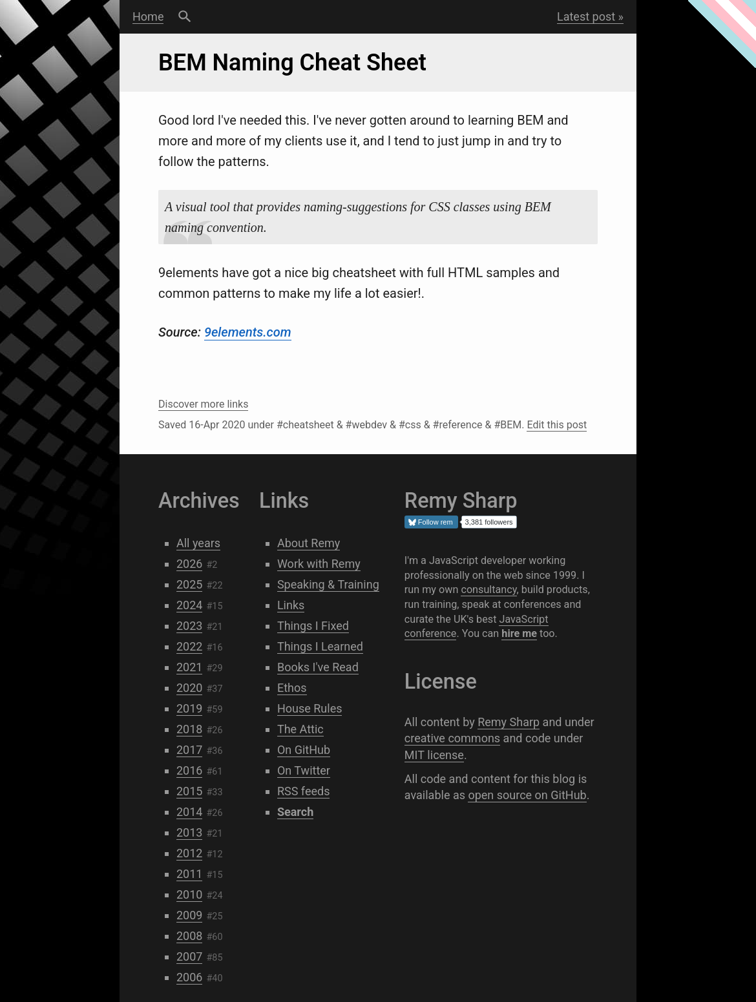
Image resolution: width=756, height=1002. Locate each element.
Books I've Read (318, 667)
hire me (519, 633)
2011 (189, 874)
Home (147, 16)
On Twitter (303, 770)
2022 (189, 646)
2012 (189, 853)
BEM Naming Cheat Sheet (292, 62)
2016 (189, 770)
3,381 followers (489, 522)
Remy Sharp (509, 722)
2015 (189, 791)
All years (198, 543)
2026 (189, 563)
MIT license (434, 755)
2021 (189, 667)
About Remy (308, 543)
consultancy (488, 589)
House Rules (309, 708)
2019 (189, 708)
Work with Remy (319, 563)
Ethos (292, 687)
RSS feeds (303, 791)
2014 (189, 812)
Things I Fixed (313, 625)
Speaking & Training (328, 584)
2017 (189, 750)
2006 (189, 977)
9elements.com (247, 332)
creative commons (452, 738)
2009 (189, 915)
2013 (189, 832)
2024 (189, 605)
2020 (189, 687)
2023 (189, 625)
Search (184, 16)
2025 (189, 584)
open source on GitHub (527, 795)
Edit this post (557, 425)
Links (290, 605)
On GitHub (303, 750)
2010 (189, 894)
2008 (189, 936)
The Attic (300, 729)
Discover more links (203, 404)
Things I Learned (320, 646)
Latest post (586, 16)
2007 (189, 956)
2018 (189, 729)
